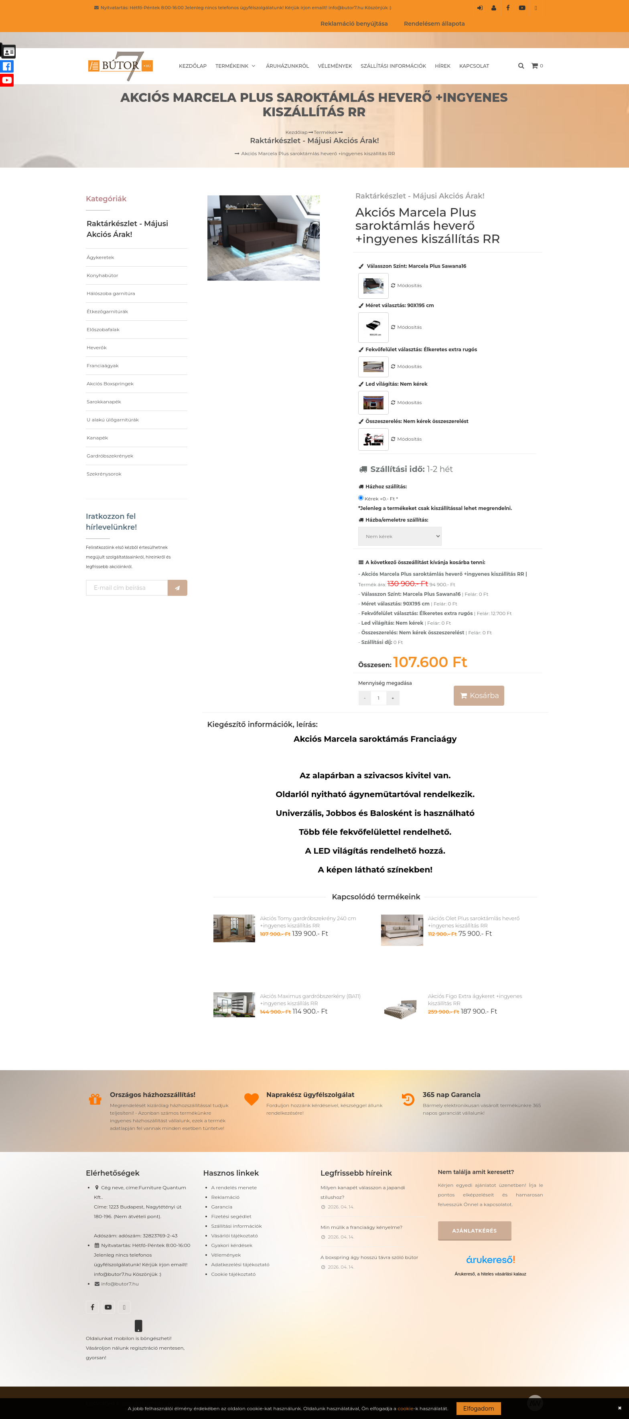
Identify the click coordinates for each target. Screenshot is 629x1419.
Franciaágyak (103, 365)
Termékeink (236, 66)
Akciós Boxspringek (110, 384)
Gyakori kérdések (232, 1245)
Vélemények (335, 66)
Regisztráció (494, 10)
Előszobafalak (103, 329)
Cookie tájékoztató (233, 1274)
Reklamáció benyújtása (354, 23)
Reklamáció (225, 1197)
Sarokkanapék (104, 402)
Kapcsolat (474, 66)
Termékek (326, 132)
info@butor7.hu (116, 1284)
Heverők (97, 347)
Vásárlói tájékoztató (234, 1236)
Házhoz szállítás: (382, 487)
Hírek (442, 66)
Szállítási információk (393, 66)
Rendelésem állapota (434, 23)
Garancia (222, 1207)
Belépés (480, 10)
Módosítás (406, 285)
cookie (405, 1408)
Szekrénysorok (104, 474)
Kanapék (97, 438)
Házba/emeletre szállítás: (393, 520)
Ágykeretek (100, 257)
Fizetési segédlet (231, 1216)
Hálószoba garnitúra (111, 293)
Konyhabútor (102, 275)
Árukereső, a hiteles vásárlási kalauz (490, 1273)
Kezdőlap (193, 66)
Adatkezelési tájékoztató (240, 1264)
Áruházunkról (287, 66)
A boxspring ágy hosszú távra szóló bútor (369, 1257)
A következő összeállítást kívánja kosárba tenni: (421, 562)
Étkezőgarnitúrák (107, 311)
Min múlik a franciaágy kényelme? (361, 1227)
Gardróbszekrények (110, 456)
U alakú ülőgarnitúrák (113, 420)
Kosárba (479, 695)
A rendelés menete (234, 1187)
